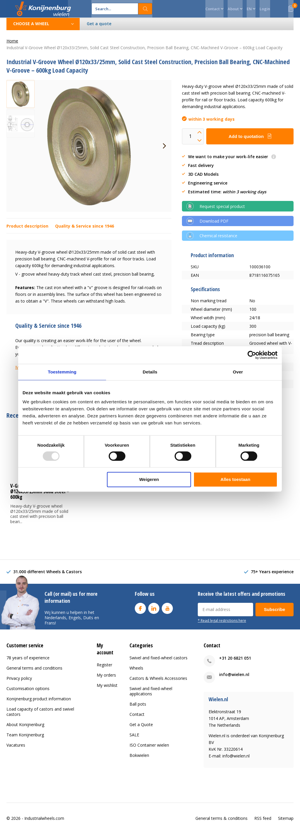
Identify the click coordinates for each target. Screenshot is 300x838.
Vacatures (15, 749)
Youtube (167, 611)
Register (104, 669)
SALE (134, 739)
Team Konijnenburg (25, 739)
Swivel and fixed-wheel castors (158, 662)
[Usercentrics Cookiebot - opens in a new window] (251, 355)
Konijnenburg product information (38, 703)
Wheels (136, 672)
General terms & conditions (221, 822)
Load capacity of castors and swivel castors (40, 716)
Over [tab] (238, 371)
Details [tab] (150, 371)
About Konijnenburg (25, 729)
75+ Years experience (272, 576)
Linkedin (153, 611)
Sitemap (286, 822)
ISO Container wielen (149, 749)
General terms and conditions (34, 672)
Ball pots (137, 708)
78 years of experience (28, 662)
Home (12, 45)
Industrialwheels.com (44, 822)
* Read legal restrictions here (222, 624)
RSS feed (262, 822)
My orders (106, 679)
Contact (136, 718)
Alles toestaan (235, 479)
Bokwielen (139, 759)
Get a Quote (141, 729)
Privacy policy (19, 682)
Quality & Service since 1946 (84, 230)
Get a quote (99, 28)
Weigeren (149, 479)
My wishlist (107, 689)
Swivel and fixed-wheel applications (150, 695)
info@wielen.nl (234, 678)
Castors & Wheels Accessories (158, 682)
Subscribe (274, 613)
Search (145, 9)
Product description (27, 230)
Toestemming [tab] (62, 371)
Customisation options (28, 693)
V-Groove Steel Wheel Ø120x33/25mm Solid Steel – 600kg (39, 496)
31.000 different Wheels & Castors (47, 576)
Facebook (140, 611)
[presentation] (164, 150)
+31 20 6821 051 (235, 662)
